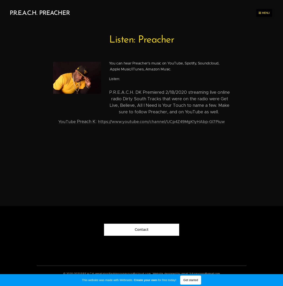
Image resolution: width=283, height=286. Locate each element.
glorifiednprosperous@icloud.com (127, 273)
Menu (264, 13)
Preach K (77, 121)
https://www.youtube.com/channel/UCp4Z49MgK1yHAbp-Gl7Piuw (161, 121)
